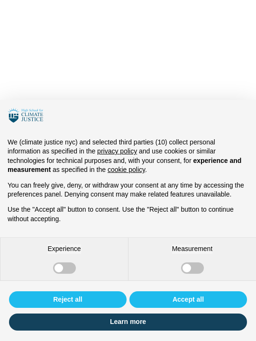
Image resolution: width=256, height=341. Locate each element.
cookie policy (126, 169)
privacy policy (117, 151)
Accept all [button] (188, 299)
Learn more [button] (128, 321)
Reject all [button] (67, 299)
